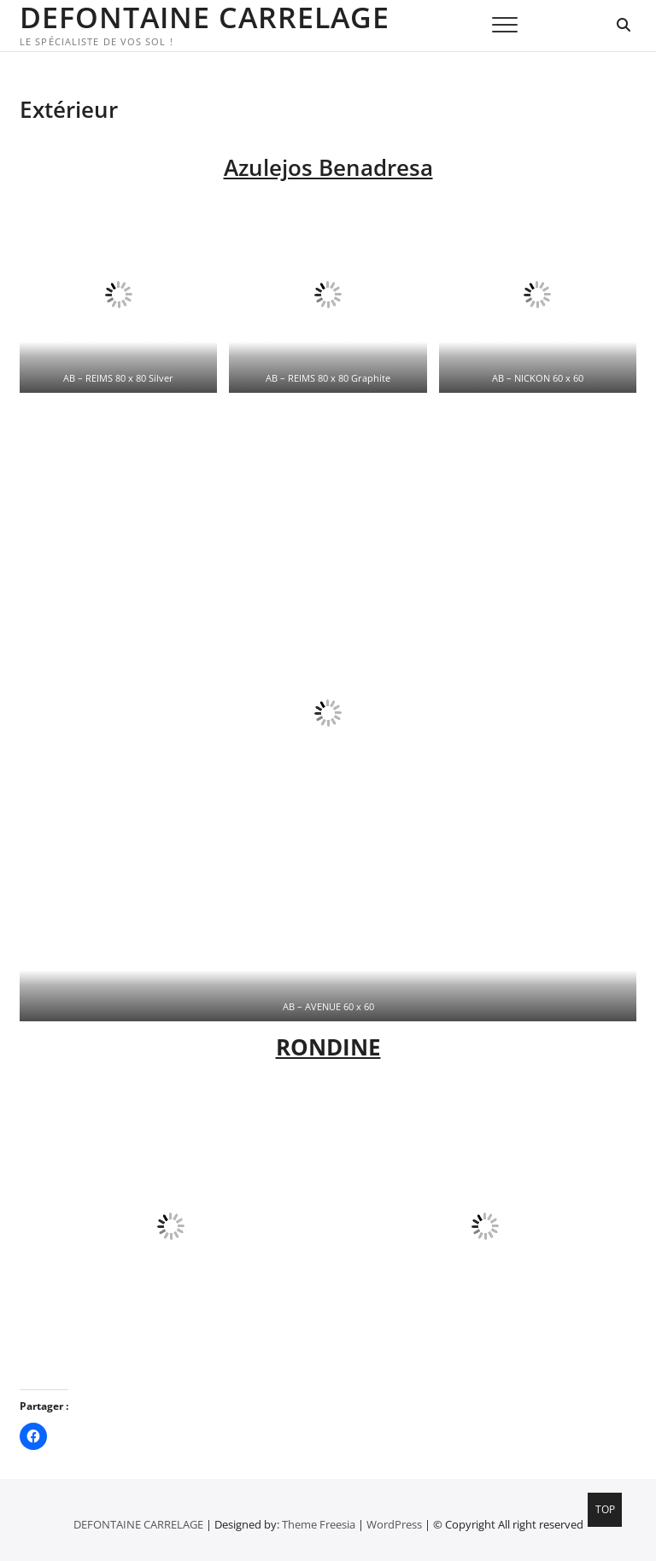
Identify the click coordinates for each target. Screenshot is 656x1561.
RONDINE (328, 1047)
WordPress (394, 1524)
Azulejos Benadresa (328, 167)
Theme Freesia (318, 1524)
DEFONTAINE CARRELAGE (205, 17)
